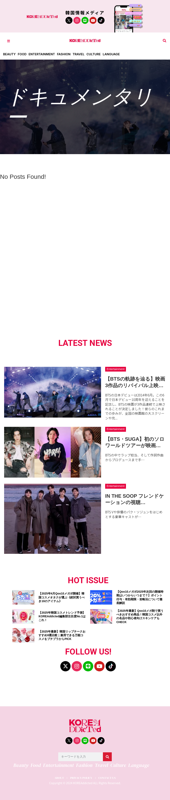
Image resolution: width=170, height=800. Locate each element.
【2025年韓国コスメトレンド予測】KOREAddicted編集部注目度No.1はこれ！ (62, 616)
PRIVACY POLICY (81, 778)
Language (111, 54)
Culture (94, 54)
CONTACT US (107, 778)
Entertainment (42, 54)
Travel (79, 54)
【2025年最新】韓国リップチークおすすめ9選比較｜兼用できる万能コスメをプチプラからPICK (61, 635)
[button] (164, 40)
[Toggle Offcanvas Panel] (8, 41)
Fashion (64, 54)
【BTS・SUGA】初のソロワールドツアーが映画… (134, 442)
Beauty (9, 54)
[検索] (107, 756)
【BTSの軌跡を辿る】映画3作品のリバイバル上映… (135, 382)
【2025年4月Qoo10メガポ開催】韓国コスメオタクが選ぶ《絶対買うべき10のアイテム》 (61, 597)
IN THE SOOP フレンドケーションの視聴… (134, 499)
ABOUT (59, 778)
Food (22, 54)
